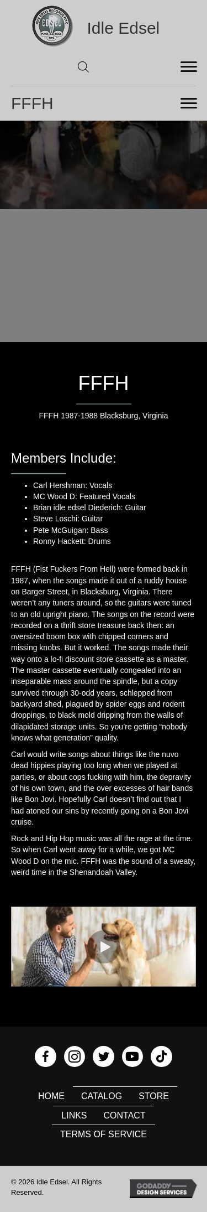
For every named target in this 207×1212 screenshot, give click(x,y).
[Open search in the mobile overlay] (83, 66)
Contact (125, 1115)
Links (74, 1115)
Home (51, 1096)
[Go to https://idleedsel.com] (104, 28)
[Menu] (188, 67)
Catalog (101, 1096)
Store (154, 1096)
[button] (103, 947)
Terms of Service (103, 1134)
